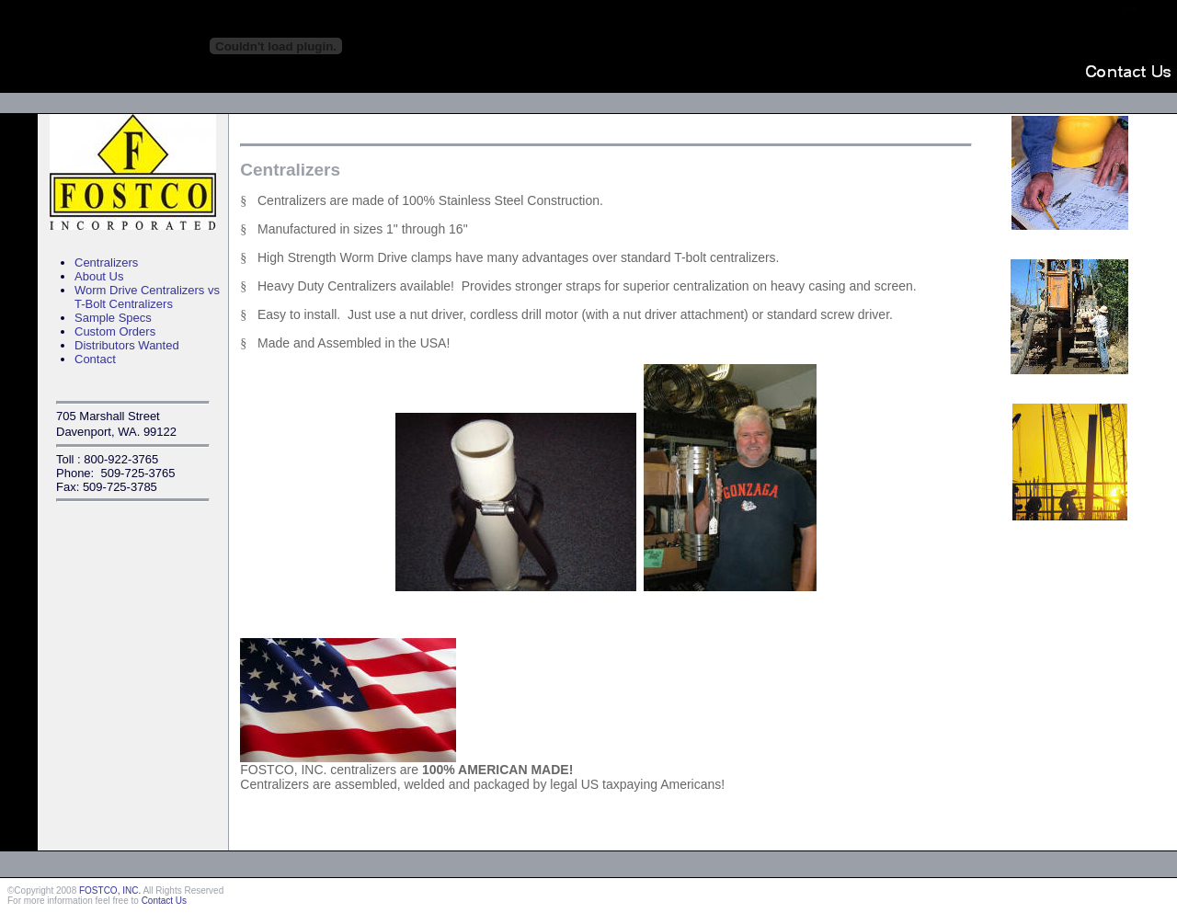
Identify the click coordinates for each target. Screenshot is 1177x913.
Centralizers (106, 262)
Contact (95, 359)
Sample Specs (113, 318)
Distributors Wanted (126, 345)
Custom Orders (114, 331)
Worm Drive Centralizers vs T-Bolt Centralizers (147, 297)
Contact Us (164, 901)
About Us (98, 276)
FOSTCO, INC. (110, 890)
